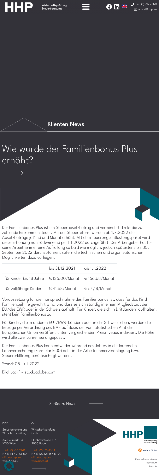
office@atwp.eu (41, 457)
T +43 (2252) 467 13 (44, 450)
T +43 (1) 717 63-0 (13, 450)
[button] (9, 466)
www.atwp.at (39, 460)
